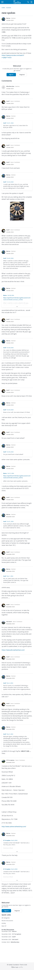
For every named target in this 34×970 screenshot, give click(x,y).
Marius (8, 18)
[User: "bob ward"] (3, 627)
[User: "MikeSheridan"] (3, 87)
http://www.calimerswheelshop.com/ (14, 832)
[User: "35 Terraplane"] (3, 766)
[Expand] (17, 308)
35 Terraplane (10, 765)
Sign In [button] (11, 74)
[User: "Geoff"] (3, 102)
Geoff (7, 101)
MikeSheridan (10, 86)
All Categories (6, 923)
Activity (4, 929)
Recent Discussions (7, 926)
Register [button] (22, 74)
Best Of (4, 931)
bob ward (9, 626)
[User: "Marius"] (3, 19)
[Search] (28, 2)
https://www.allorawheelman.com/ (13, 655)
